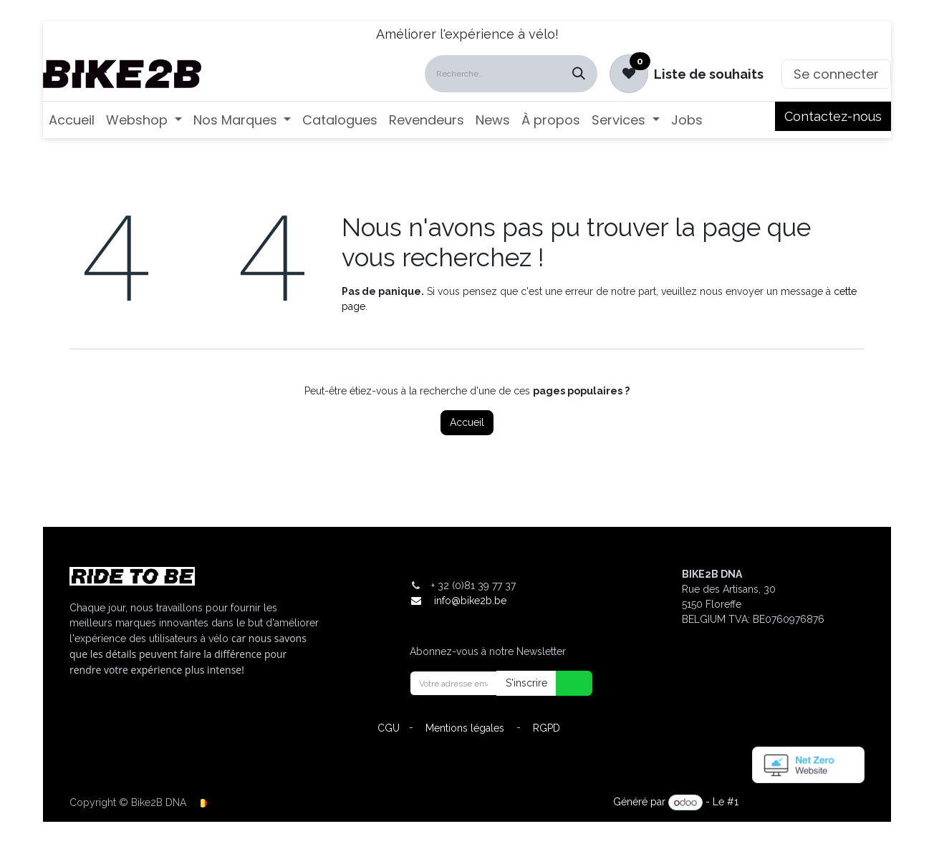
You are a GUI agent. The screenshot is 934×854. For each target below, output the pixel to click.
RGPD (546, 728)
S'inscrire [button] (526, 683)
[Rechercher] (578, 73)
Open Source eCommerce (803, 802)
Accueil (467, 422)
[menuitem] (71, 120)
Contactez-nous (833, 116)
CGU (388, 728)
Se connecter (836, 74)
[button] (565, 683)
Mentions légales (464, 728)
